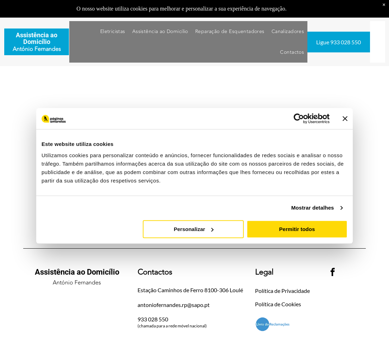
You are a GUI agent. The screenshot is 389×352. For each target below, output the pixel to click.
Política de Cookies (278, 304)
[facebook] (332, 273)
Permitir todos (297, 229)
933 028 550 (153, 319)
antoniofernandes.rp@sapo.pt (174, 304)
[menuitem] (113, 31)
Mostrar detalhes (312, 208)
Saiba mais (300, 9)
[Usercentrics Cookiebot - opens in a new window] (299, 119)
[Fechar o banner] (345, 118)
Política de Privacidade (282, 290)
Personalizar (193, 229)
